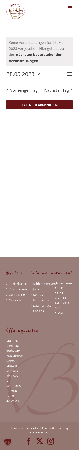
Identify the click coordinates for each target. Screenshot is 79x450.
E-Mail (59, 313)
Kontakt (38, 295)
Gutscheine (15, 295)
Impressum (39, 300)
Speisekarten (15, 284)
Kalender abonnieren (40, 105)
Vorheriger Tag (24, 90)
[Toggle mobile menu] (70, 6)
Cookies (38, 311)
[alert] (39, 51)
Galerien (15, 300)
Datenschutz (39, 305)
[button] (7, 442)
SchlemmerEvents (39, 284)
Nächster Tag (56, 90)
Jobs (36, 289)
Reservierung (15, 289)
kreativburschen (39, 432)
